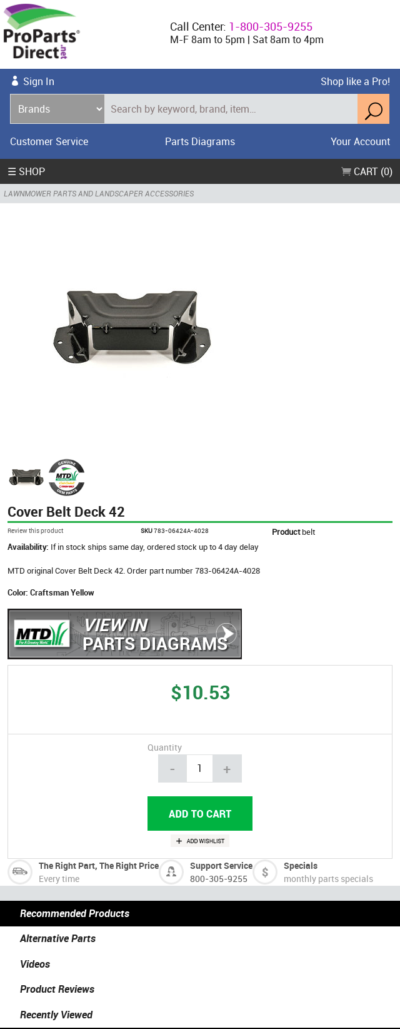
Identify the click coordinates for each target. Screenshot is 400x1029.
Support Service (221, 865)
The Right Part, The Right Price (99, 865)
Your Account (360, 141)
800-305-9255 (219, 879)
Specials (301, 865)
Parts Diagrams (200, 141)
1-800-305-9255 (270, 26)
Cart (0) (366, 171)
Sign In (38, 81)
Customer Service (49, 141)
